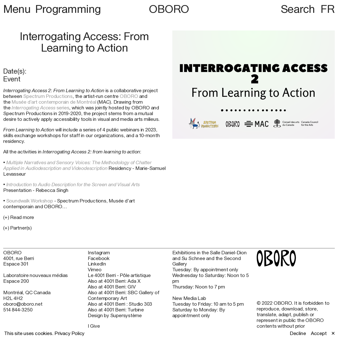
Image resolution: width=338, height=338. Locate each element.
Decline (298, 333)
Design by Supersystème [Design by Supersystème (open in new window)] (115, 315)
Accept (319, 333)
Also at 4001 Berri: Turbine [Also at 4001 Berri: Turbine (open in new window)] (116, 310)
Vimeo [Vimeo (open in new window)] (95, 269)
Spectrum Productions (48, 96)
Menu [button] (18, 9)
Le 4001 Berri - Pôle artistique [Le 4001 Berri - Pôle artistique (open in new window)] (119, 275)
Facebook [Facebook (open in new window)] (99, 258)
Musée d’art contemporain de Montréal (53, 102)
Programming (68, 9)
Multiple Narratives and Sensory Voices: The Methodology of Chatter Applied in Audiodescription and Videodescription (77, 165)
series (40, 108)
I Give (94, 326)
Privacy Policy (69, 333)
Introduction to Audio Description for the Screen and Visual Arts (73, 184)
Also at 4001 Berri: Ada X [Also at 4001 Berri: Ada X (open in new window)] (114, 281)
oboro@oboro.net (23, 304)
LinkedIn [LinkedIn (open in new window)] (97, 264)
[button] (84, 228)
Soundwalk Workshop (29, 201)
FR (328, 9)
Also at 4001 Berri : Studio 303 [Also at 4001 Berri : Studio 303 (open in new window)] (120, 304)
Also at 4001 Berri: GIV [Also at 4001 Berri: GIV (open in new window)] (112, 287)
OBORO (169, 9)
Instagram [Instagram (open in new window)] (99, 252)
